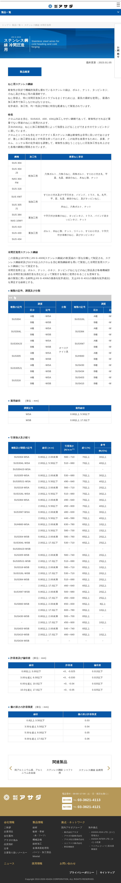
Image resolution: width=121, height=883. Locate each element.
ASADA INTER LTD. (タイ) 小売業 (102, 840)
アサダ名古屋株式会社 (74, 839)
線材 (35, 827)
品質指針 (8, 844)
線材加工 (37, 843)
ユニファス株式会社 (73, 843)
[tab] (24, 71)
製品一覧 (16, 25)
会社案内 (8, 836)
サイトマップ (107, 872)
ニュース (9, 863)
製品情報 (38, 822)
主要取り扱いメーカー (15, 852)
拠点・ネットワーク (73, 822)
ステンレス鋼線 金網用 (91, 770)
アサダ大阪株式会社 (73, 836)
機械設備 (37, 839)
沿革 (6, 848)
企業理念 (8, 831)
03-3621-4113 (89, 800)
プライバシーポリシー (81, 872)
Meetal (36, 856)
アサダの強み (11, 840)
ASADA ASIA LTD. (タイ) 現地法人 (103, 834)
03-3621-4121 (89, 807)
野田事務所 (69, 847)
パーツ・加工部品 (42, 852)
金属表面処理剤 (41, 848)
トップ (5, 25)
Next (108, 767)
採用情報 (37, 863)
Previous (10, 767)
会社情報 (9, 822)
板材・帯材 (40, 833)
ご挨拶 (7, 827)
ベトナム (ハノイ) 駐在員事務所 (102, 847)
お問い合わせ (68, 863)
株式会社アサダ (71, 832)
